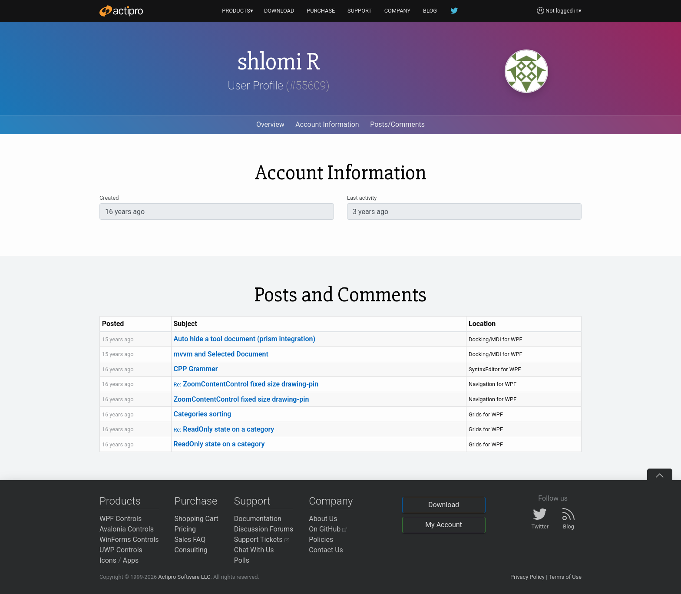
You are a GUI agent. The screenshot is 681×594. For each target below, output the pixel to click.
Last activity (362, 198)
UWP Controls (120, 550)
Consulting (191, 550)
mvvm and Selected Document (220, 354)
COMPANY (397, 10)
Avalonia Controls (126, 529)
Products (120, 501)
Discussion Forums (264, 529)
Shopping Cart (196, 519)
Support (252, 501)
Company (331, 501)
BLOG (430, 10)
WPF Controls (120, 519)
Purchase (196, 501)
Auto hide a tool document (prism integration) (244, 339)
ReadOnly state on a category (223, 429)
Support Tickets (261, 539)
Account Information (327, 124)
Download (443, 505)
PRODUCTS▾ (237, 10)
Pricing (185, 529)
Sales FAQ (190, 539)
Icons (107, 560)
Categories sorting (202, 414)
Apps (131, 560)
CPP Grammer (195, 369)
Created (109, 198)
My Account (443, 525)
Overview (270, 124)
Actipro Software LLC (184, 577)
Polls (241, 560)
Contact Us (326, 550)
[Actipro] (121, 11)
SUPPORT (359, 10)
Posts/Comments (397, 124)
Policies (321, 539)
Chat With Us (254, 550)
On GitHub (328, 529)
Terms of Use (565, 577)
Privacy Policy (527, 577)
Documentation (257, 519)
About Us (323, 519)
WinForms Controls (129, 539)
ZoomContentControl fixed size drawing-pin (245, 384)
